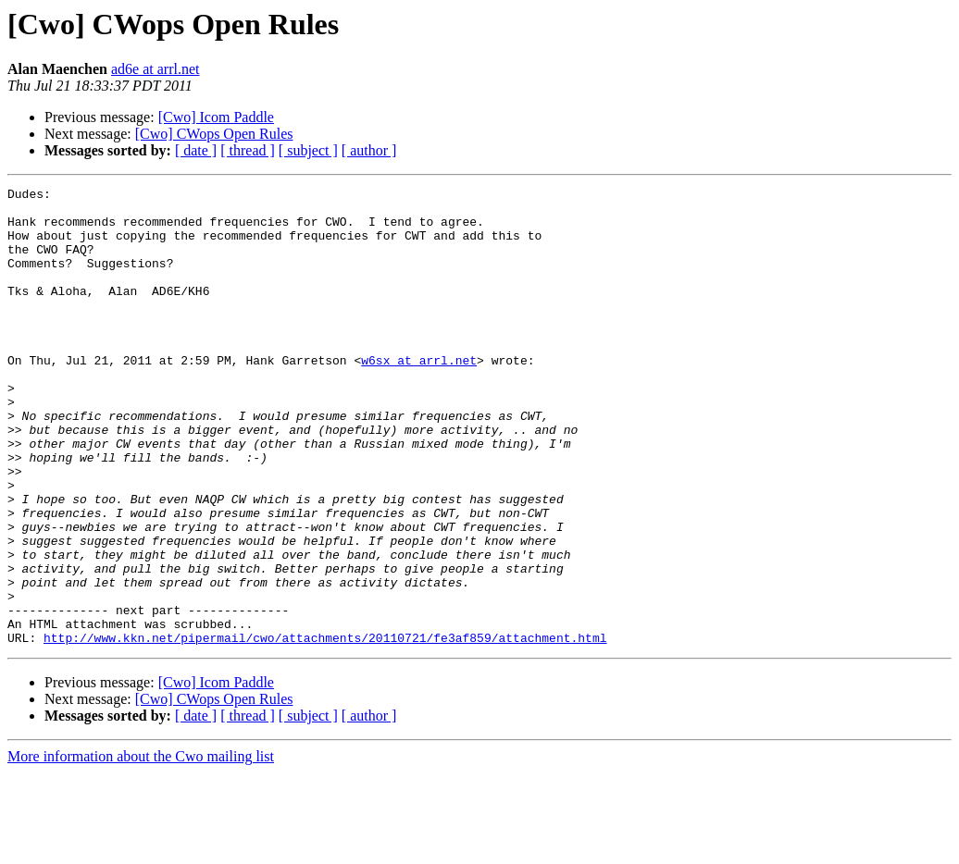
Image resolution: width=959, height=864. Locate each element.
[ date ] (196, 150)
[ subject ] (308, 150)
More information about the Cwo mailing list (140, 848)
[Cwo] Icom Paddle (216, 117)
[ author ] (369, 150)
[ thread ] (247, 150)
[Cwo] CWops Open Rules (214, 134)
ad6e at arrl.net (155, 69)
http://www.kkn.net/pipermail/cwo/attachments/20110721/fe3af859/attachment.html (325, 729)
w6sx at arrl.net (419, 396)
